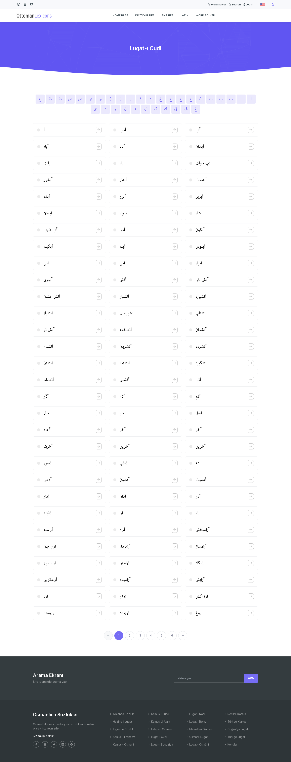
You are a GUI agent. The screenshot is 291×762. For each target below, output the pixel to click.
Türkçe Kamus (235, 721)
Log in (248, 4)
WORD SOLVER (205, 15)
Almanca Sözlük (121, 714)
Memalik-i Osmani (199, 729)
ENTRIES (167, 15)
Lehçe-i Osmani (160, 729)
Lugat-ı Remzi (196, 721)
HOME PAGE (120, 15)
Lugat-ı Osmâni (197, 744)
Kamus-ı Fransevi (122, 737)
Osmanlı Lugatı (197, 737)
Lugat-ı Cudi (157, 737)
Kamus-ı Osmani (121, 744)
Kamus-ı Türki (158, 714)
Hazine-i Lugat (120, 721)
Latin (185, 15)
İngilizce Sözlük (121, 729)
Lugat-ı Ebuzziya (160, 744)
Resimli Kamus (235, 714)
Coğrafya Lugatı (236, 729)
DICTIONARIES (145, 15)
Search (234, 4)
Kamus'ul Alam (159, 721)
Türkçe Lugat (234, 737)
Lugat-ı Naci (195, 714)
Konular (230, 744)
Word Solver (217, 4)
